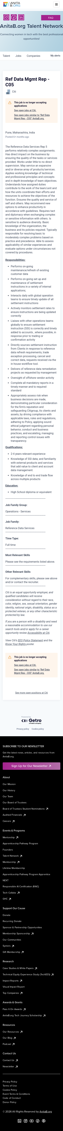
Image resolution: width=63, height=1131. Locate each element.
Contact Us (10, 1060)
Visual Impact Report (14, 986)
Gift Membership (13, 952)
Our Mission (9, 784)
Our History (9, 790)
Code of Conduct (12, 1098)
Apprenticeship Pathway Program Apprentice (26, 874)
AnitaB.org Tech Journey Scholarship (24, 1015)
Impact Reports (13, 980)
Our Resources (13, 1031)
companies (33, 55)
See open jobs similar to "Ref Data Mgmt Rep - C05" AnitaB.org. (32, 117)
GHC (7, 898)
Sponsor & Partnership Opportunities (22, 927)
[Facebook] (13, 17)
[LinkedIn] (21, 17)
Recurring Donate (12, 921)
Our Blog (9, 1037)
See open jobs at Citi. (25, 110)
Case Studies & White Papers (20, 968)
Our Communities (12, 939)
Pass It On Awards (14, 1009)
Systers (9, 945)
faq (50, 18)
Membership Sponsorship (18, 933)
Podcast (9, 1044)
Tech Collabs (11, 892)
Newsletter (10, 1066)
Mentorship (11, 837)
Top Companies (13, 993)
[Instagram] (6, 17)
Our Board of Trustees (15, 802)
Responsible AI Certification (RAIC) (21, 886)
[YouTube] (32, 1121)
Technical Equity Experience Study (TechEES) (28, 974)
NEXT (6, 880)
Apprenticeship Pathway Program (20, 843)
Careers (9, 821)
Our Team (8, 796)
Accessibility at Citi (38, 632)
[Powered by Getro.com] (32, 720)
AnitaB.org (45, 1111)
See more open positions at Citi (31, 692)
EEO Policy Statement (30, 640)
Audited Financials (14, 814)
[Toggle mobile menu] (56, 4)
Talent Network (13, 855)
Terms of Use (10, 1085)
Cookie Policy (10, 1090)
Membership (11, 862)
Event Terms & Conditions (16, 1094)
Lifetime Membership (14, 868)
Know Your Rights (15, 644)
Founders (8, 849)
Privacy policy (22, 729)
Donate (6, 915)
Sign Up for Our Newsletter (31, 766)
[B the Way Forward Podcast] (44, 1121)
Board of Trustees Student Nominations (26, 808)
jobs (18, 55)
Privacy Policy (10, 1081)
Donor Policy (9, 1102)
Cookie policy (38, 729)
